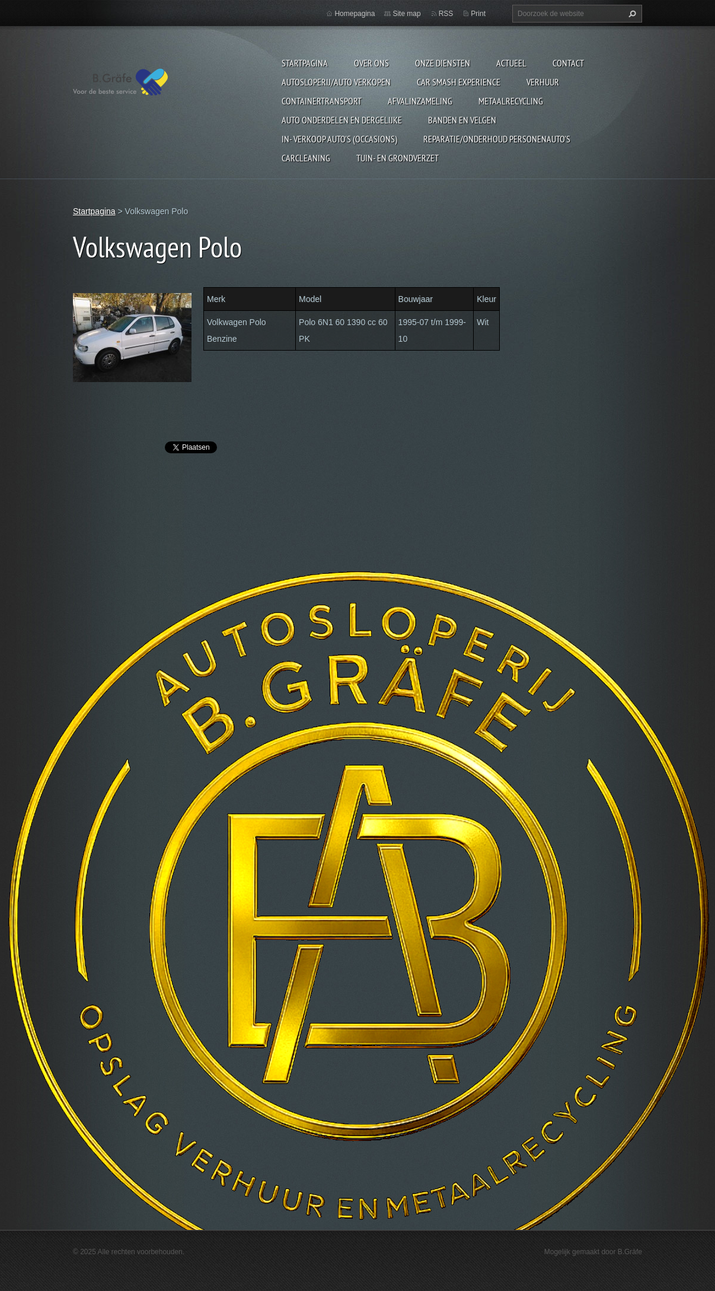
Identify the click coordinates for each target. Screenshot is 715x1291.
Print (478, 13)
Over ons (371, 63)
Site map (406, 13)
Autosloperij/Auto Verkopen (336, 82)
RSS (446, 13)
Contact (568, 63)
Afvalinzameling (420, 101)
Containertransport (322, 101)
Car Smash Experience (458, 82)
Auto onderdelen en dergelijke (342, 120)
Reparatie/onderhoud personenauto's (496, 139)
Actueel (511, 63)
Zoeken (631, 14)
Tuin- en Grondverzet (397, 158)
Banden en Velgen (462, 120)
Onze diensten (442, 63)
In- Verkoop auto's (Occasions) (339, 139)
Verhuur (542, 82)
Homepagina (354, 13)
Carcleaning (306, 158)
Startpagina (305, 63)
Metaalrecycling (510, 101)
